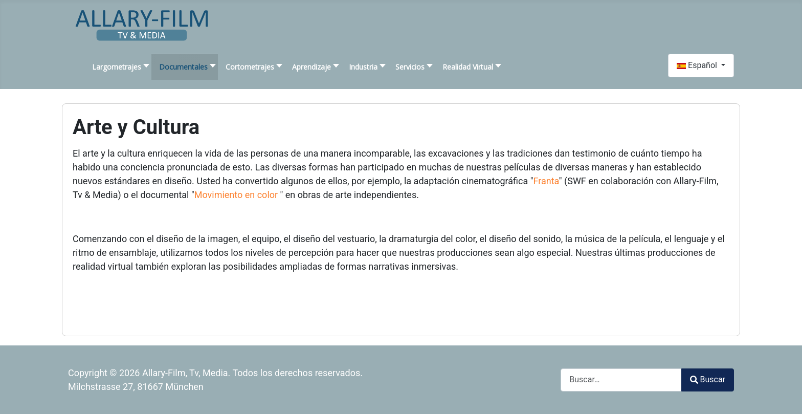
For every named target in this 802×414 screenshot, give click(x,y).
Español (698, 65)
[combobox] (621, 379)
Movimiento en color (237, 194)
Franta (546, 181)
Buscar (707, 379)
